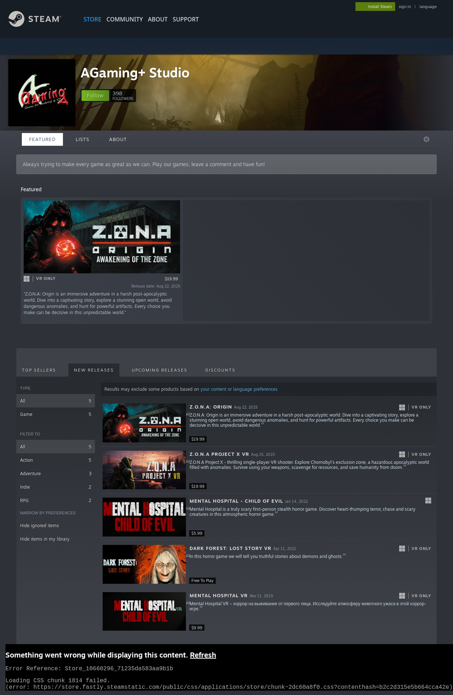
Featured (42, 139)
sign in (405, 6)
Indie (55, 487)
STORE (93, 19)
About (158, 19)
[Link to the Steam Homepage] (40, 25)
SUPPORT (186, 19)
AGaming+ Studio (135, 72)
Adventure (55, 473)
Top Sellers (39, 370)
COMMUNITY (125, 19)
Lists (82, 139)
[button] (95, 95)
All (55, 401)
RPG (55, 500)
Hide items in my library (44, 539)
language (428, 6)
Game (55, 414)
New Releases (94, 370)
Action (55, 460)
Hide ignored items (39, 525)
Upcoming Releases (159, 370)
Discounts (220, 370)
